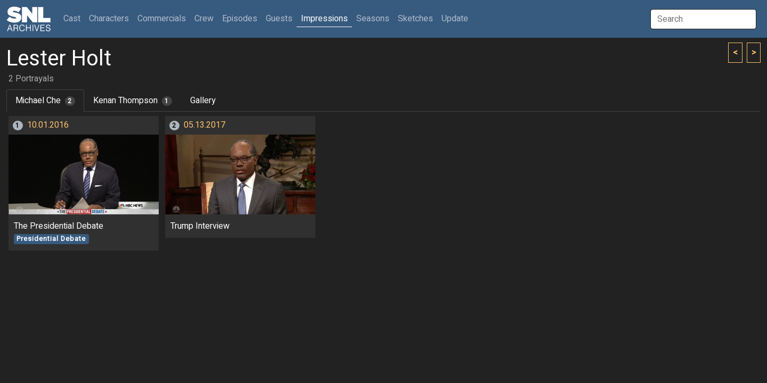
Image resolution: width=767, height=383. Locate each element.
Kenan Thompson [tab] (132, 100)
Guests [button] (279, 18)
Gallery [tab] (203, 100)
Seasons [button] (372, 18)
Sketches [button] (415, 18)
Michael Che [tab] (45, 100)
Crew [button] (204, 18)
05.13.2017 (204, 125)
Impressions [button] (324, 18)
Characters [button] (109, 18)
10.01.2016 (48, 125)
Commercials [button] (161, 18)
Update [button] (455, 18)
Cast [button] (74, 18)
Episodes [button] (239, 18)
